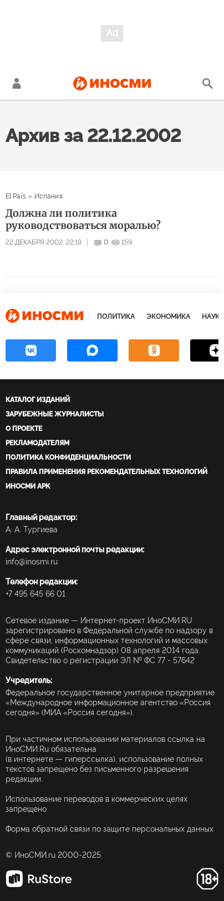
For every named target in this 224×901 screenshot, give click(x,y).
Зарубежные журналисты (55, 414)
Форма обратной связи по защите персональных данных (109, 828)
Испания (48, 196)
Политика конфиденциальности (68, 457)
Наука (213, 316)
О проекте (24, 428)
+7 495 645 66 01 (35, 593)
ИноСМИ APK (28, 486)
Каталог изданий (38, 400)
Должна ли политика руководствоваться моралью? (83, 219)
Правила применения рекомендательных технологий (106, 472)
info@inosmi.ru (32, 561)
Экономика (168, 316)
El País (16, 196)
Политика (116, 316)
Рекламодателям (37, 443)
